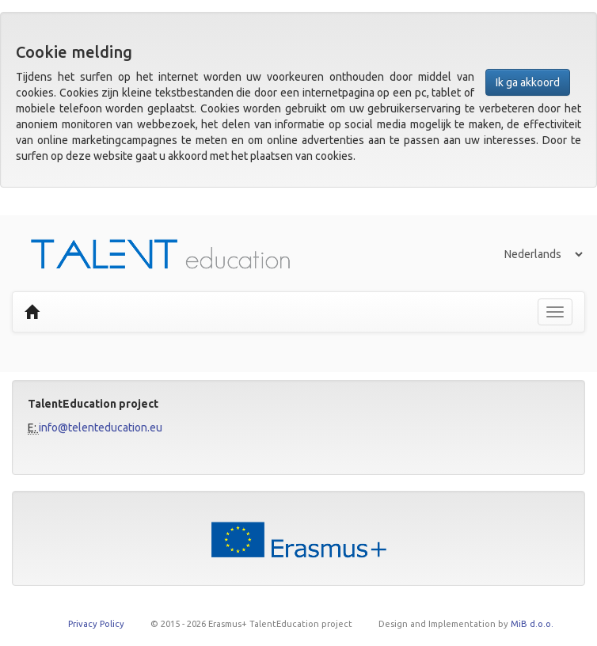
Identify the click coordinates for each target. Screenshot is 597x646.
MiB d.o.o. (532, 624)
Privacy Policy (96, 624)
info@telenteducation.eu (100, 427)
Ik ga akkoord (528, 82)
